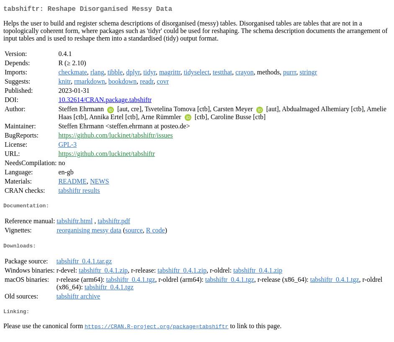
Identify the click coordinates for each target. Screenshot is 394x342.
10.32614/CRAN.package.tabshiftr (105, 101)
